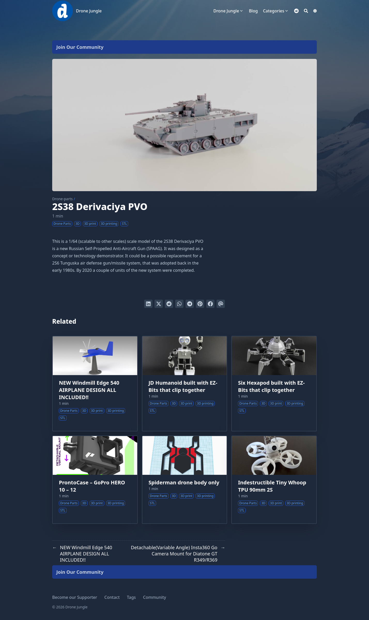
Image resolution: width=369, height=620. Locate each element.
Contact (112, 597)
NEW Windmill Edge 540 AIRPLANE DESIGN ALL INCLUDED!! (89, 390)
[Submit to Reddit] (169, 304)
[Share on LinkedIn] (148, 304)
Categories (273, 11)
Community (154, 597)
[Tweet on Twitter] (159, 304)
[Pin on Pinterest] (200, 304)
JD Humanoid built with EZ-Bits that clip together (183, 386)
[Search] (306, 11)
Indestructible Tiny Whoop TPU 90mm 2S (272, 486)
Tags (131, 597)
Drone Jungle (89, 11)
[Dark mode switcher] (315, 11)
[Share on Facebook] (210, 304)
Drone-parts (62, 198)
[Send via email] (221, 304)
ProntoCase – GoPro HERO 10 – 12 (92, 486)
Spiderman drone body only (184, 482)
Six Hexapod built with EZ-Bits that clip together (271, 386)
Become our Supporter (74, 597)
